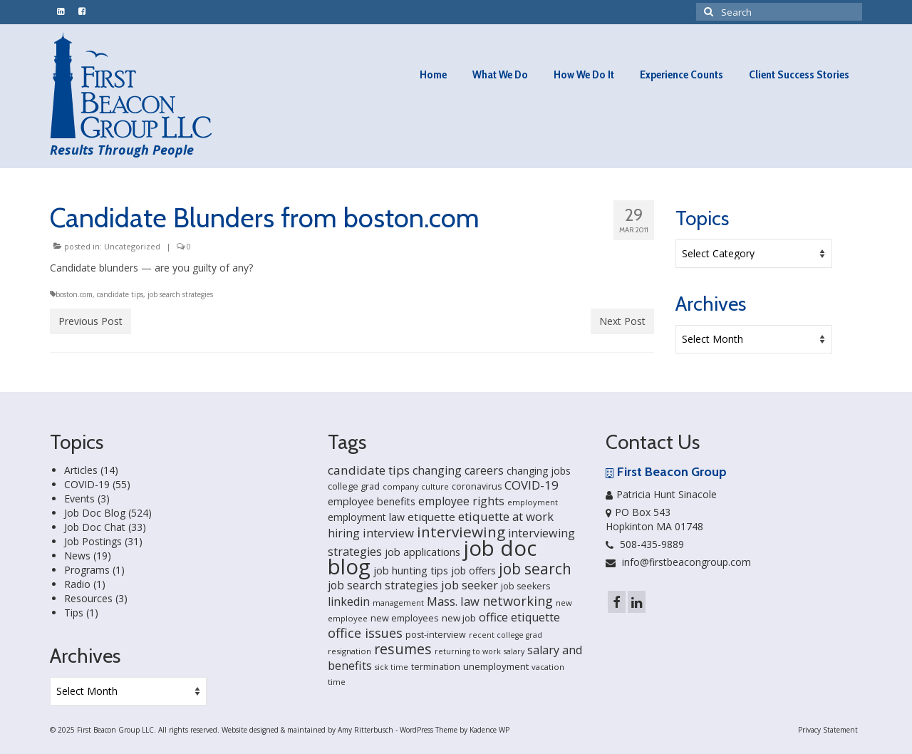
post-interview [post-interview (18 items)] (435, 635)
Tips (73, 612)
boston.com (74, 294)
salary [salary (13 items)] (514, 651)
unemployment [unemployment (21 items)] (496, 666)
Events (79, 498)
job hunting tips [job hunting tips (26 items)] (410, 570)
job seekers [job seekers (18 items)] (525, 586)
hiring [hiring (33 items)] (344, 533)
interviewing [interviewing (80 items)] (461, 532)
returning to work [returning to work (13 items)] (468, 651)
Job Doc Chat (94, 527)
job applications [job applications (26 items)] (422, 552)
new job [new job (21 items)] (459, 617)
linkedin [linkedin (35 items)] (349, 601)
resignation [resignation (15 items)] (349, 651)
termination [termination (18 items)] (435, 667)
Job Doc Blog (94, 513)
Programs (87, 570)
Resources (88, 598)
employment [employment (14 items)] (532, 502)
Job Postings (93, 541)
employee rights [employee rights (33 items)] (461, 501)
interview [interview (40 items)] (388, 533)
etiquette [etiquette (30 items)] (431, 517)
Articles (81, 470)
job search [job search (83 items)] (535, 569)
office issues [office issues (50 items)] (365, 632)
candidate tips (120, 294)
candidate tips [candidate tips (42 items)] (369, 470)
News (77, 555)
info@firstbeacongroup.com (678, 562)
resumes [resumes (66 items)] (403, 649)
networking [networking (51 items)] (517, 600)
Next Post (622, 321)
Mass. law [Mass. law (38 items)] (453, 601)
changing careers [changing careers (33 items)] (458, 470)
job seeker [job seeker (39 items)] (469, 585)
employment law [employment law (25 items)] (366, 517)
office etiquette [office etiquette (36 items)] (519, 617)
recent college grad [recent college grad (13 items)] (505, 635)
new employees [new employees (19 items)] (404, 617)
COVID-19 (87, 484)
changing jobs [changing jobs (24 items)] (539, 470)
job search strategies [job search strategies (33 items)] (383, 585)
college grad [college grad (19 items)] (354, 486)
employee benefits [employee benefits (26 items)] (371, 501)
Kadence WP (489, 730)
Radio (77, 584)
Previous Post (90, 321)
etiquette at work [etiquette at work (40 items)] (506, 516)
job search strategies (180, 294)
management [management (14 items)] (398, 602)
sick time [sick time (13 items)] (391, 667)
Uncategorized (132, 246)
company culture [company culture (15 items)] (416, 486)
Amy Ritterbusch (365, 730)
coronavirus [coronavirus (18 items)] (477, 486)
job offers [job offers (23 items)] (473, 570)
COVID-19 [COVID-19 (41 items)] (531, 485)
